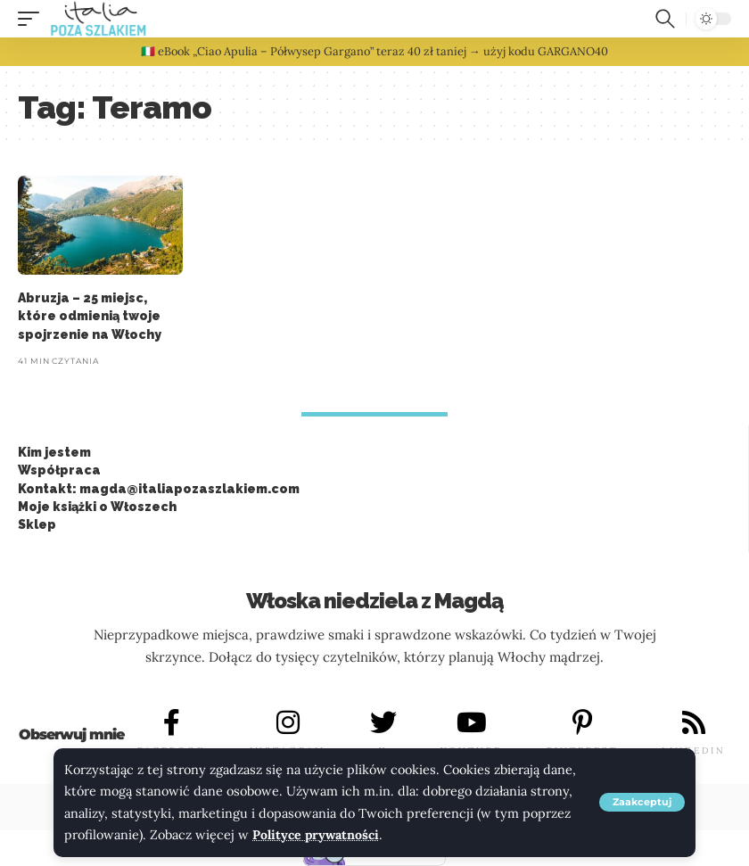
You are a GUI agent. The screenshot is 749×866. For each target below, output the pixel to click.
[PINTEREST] (582, 723)
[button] (642, 803)
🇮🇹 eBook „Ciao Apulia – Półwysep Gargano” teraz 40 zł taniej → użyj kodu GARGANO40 (374, 51)
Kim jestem (54, 452)
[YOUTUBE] (471, 723)
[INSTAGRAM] (288, 723)
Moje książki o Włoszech (97, 506)
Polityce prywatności (317, 836)
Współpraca (59, 470)
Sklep (37, 524)
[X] (383, 723)
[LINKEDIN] (693, 723)
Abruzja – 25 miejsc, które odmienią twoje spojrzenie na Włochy (89, 316)
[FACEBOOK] (172, 723)
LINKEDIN (694, 750)
